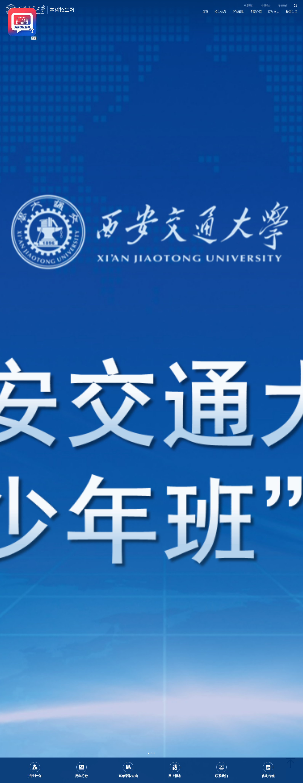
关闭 (31, 35)
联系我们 (248, 5)
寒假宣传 (282, 5)
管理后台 (265, 5)
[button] (148, 753)
